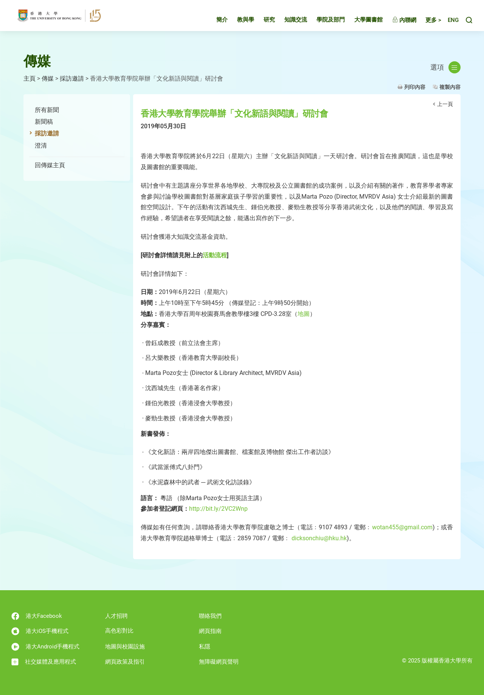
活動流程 (215, 255)
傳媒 (48, 78)
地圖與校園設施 (125, 646)
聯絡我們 (210, 616)
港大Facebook (36, 616)
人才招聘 (116, 616)
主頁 (29, 78)
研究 (262, 20)
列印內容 (414, 87)
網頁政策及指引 (125, 661)
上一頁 (445, 104)
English (450, 21)
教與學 (238, 20)
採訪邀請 (72, 78)
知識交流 (289, 20)
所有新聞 (47, 110)
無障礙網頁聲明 (219, 661)
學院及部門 (324, 20)
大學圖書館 (361, 20)
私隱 (204, 646)
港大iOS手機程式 (39, 631)
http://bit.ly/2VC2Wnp (218, 508)
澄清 (41, 145)
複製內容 (450, 87)
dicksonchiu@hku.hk (319, 538)
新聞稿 (44, 121)
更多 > (426, 20)
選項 (445, 67)
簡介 (215, 20)
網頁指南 (210, 631)
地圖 (304, 313)
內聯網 (397, 20)
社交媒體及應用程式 (43, 661)
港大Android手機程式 (45, 647)
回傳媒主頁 (50, 165)
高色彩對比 (119, 630)
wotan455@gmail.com (402, 527)
